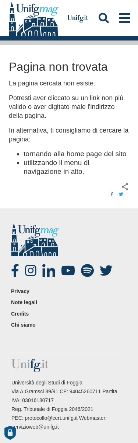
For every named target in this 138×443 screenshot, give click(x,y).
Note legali (24, 302)
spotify (88, 270)
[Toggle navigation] (124, 18)
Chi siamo (23, 325)
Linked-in (49, 270)
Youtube (68, 270)
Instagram (32, 270)
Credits (20, 314)
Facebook (18, 270)
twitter (107, 270)
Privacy (20, 291)
